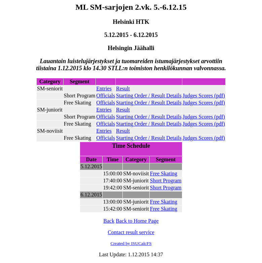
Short (166, 180)
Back (108, 221)
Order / (149, 95)
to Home (137, 221)
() (204, 95)
